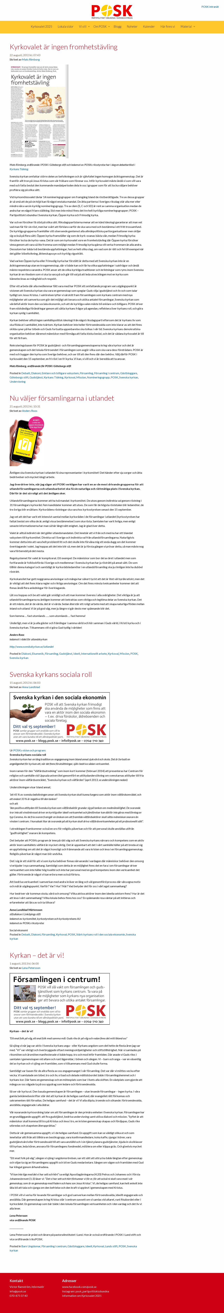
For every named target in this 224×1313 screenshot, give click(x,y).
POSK (114, 377)
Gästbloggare (128, 373)
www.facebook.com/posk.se (79, 1286)
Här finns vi (167, 26)
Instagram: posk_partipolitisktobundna (85, 1291)
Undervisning (18, 381)
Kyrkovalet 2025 (41, 26)
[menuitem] (41, 26)
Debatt (25, 373)
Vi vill (82, 26)
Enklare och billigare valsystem (60, 373)
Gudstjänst (36, 377)
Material (186, 26)
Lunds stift (111, 1246)
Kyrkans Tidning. (19, 169)
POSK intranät (210, 6)
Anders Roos (29, 410)
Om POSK (100, 26)
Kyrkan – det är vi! (37, 955)
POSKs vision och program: (29, 750)
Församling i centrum (106, 373)
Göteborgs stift (19, 377)
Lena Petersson (31, 967)
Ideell (76, 653)
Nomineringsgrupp (98, 377)
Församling (86, 373)
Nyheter (132, 26)
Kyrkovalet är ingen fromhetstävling (63, 46)
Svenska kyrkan (128, 377)
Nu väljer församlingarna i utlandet (62, 398)
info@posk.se (18, 1291)
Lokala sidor (66, 26)
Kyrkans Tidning (53, 377)
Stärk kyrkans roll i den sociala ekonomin (100, 934)
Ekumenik (38, 653)
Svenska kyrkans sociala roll (51, 674)
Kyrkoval (69, 377)
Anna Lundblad (31, 687)
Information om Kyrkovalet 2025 (82, 1295)
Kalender (149, 26)
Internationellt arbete (94, 653)
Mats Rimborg (31, 59)
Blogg (117, 26)
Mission (81, 377)
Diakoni (36, 373)
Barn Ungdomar (30, 1246)
